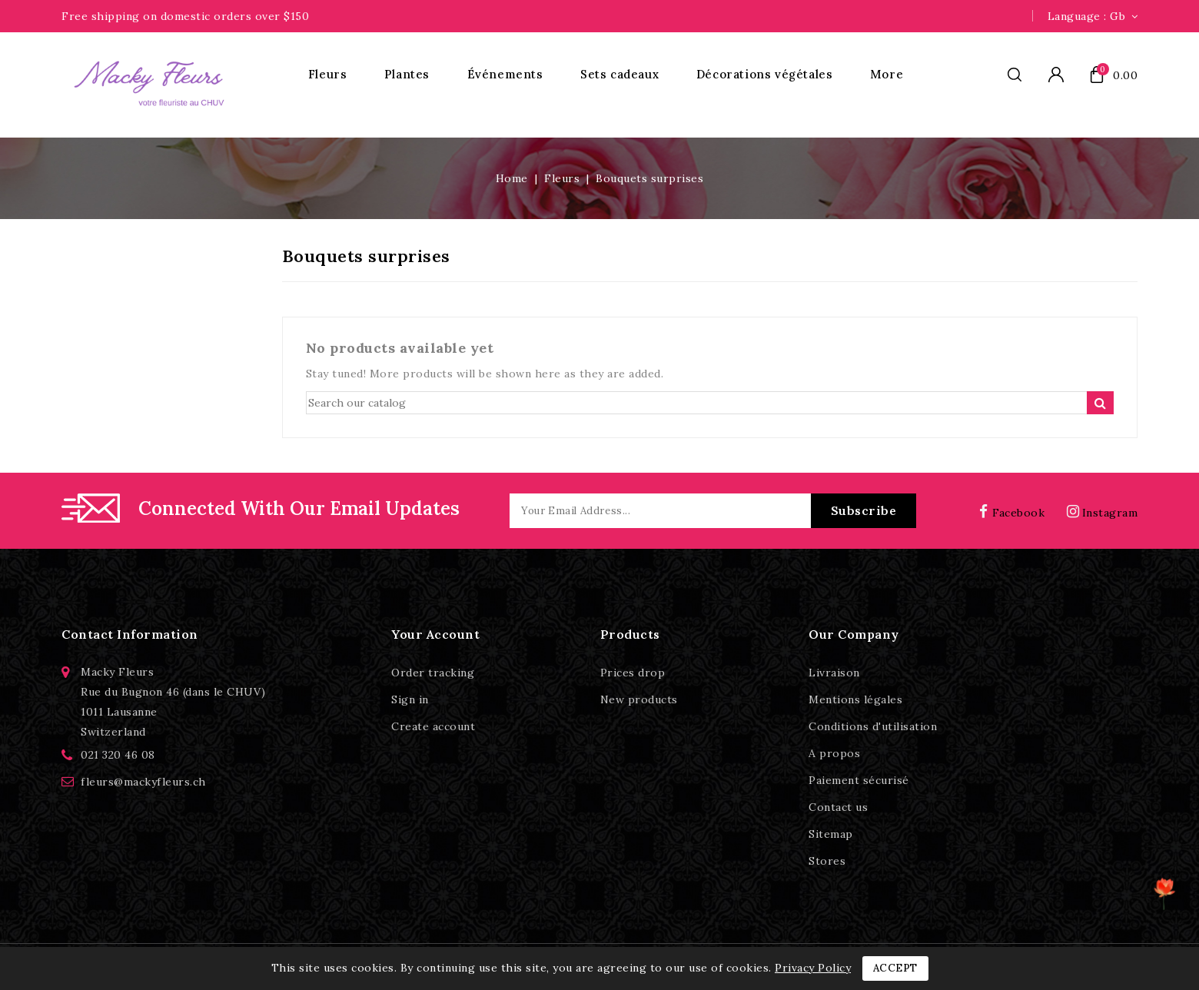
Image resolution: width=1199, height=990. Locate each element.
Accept (895, 968)
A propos (834, 753)
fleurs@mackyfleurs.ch (143, 782)
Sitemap (831, 834)
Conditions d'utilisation (873, 726)
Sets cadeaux (619, 74)
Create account (433, 726)
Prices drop (633, 672)
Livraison (834, 672)
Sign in (410, 699)
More (886, 74)
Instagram (1110, 513)
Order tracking (432, 672)
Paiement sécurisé (859, 780)
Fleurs (327, 74)
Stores (827, 861)
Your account (435, 634)
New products (639, 699)
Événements (505, 74)
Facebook (1015, 513)
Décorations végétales (764, 74)
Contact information (129, 634)
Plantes (407, 74)
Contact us (838, 807)
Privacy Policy (813, 968)
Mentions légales (855, 699)
